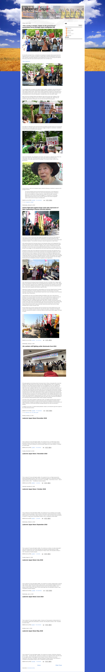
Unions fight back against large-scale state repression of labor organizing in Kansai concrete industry (40, 208)
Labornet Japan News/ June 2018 (32, 596)
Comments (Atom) (31, 667)
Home (39, 665)
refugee (31, 202)
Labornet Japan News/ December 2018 (34, 418)
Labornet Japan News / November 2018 (34, 453)
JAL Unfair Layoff (35, 412)
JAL (30, 412)
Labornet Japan (70, 30)
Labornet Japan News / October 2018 (34, 489)
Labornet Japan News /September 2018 (34, 524)
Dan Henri (69, 28)
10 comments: (38, 447)
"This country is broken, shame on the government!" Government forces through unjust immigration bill (39, 26)
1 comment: (38, 482)
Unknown (69, 32)
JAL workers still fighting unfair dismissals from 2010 (39, 346)
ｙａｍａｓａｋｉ (70, 33)
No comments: (39, 200)
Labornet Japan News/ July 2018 (32, 560)
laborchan (69, 35)
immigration (27, 202)
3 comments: (38, 661)
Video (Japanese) (26, 61)
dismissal (27, 412)
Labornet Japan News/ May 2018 (32, 631)
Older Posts (59, 665)
